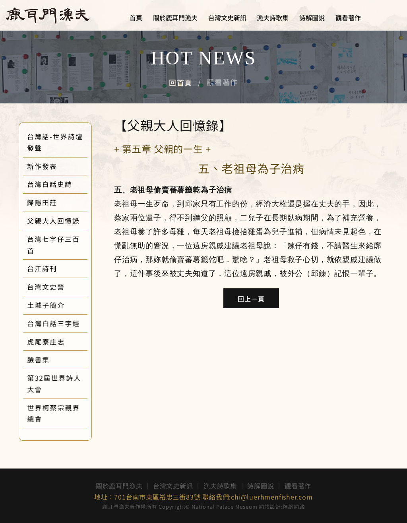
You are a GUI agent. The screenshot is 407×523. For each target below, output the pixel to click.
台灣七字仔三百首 (61, 244)
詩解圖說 (312, 17)
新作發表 (50, 166)
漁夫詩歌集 (273, 17)
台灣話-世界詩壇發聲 (63, 142)
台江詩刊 (50, 268)
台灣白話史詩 (57, 184)
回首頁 (180, 82)
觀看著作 (348, 17)
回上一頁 (251, 298)
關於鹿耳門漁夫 (175, 17)
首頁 (136, 17)
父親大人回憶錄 (61, 221)
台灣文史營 (53, 287)
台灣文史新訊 (227, 17)
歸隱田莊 (50, 202)
